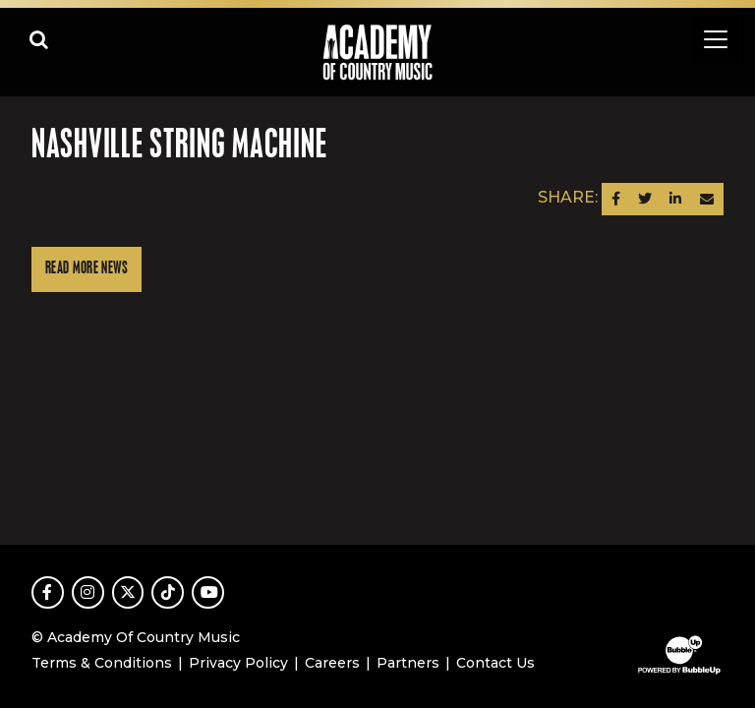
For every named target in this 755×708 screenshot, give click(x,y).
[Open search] (39, 39)
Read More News (86, 269)
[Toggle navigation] (715, 39)
